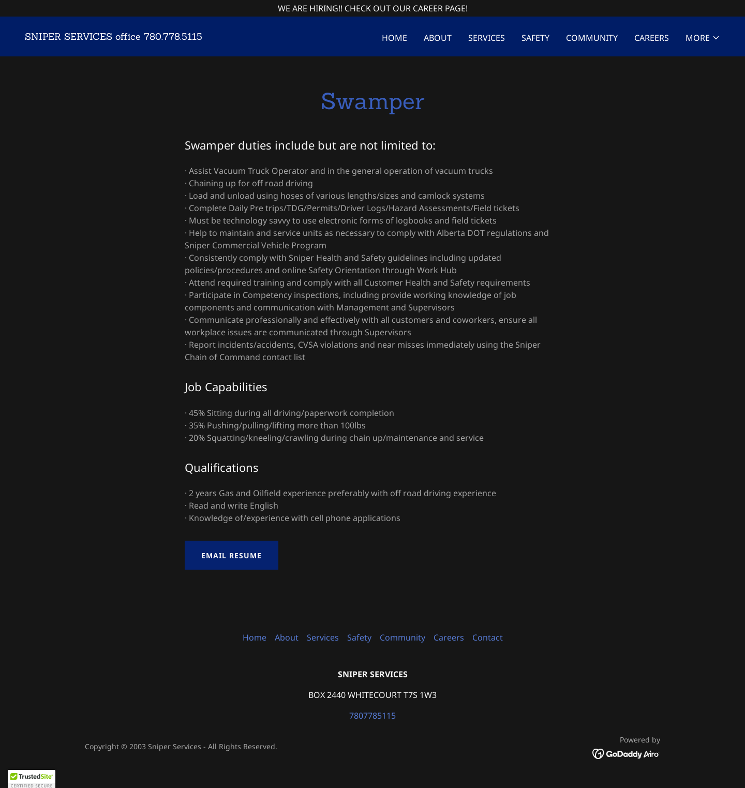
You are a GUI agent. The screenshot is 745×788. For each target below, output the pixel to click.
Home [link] (394, 37)
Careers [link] (651, 37)
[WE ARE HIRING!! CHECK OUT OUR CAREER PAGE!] (372, 8)
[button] (703, 38)
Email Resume (231, 555)
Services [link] (486, 37)
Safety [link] (535, 37)
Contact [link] (487, 637)
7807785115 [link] (372, 715)
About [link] (438, 37)
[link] (113, 36)
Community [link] (592, 37)
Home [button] (254, 637)
